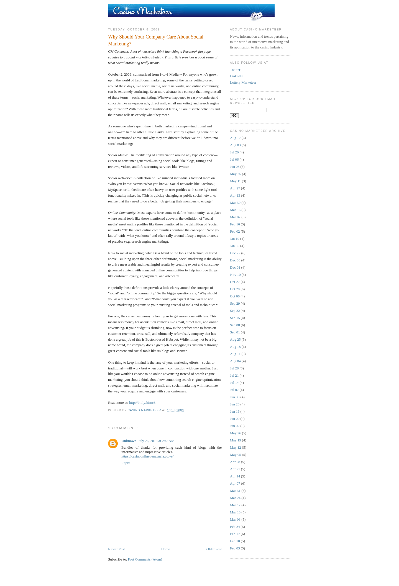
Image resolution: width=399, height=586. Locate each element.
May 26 (235, 433)
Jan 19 (234, 239)
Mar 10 (235, 512)
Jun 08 (234, 167)
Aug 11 (235, 354)
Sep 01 (235, 332)
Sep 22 (235, 311)
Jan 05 (234, 246)
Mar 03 (235, 519)
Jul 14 (234, 383)
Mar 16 (235, 210)
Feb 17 (235, 534)
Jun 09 (234, 419)
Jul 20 (234, 152)
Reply (125, 463)
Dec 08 (235, 260)
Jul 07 (234, 390)
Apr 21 (235, 469)
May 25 (235, 174)
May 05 (235, 455)
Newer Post (116, 549)
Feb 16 (235, 224)
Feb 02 (235, 231)
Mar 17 (235, 505)
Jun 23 (234, 404)
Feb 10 (235, 541)
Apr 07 (235, 483)
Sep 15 (235, 318)
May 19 (235, 440)
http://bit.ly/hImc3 (142, 402)
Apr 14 (235, 476)
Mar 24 (235, 498)
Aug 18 (235, 347)
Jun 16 (234, 411)
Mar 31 (235, 491)
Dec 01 (235, 267)
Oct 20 (235, 289)
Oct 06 (235, 296)
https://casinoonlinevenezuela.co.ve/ (147, 456)
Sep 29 (235, 303)
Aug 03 (235, 145)
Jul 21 (234, 375)
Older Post (214, 549)
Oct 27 (235, 282)
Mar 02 (235, 217)
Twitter (235, 70)
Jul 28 (234, 368)
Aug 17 (235, 138)
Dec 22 (235, 253)
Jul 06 (234, 159)
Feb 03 (235, 548)
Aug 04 (235, 361)
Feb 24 (235, 527)
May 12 (235, 447)
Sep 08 (235, 325)
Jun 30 (234, 397)
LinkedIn (236, 76)
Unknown (128, 441)
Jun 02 (234, 426)
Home (165, 549)
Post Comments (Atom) (145, 559)
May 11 (235, 181)
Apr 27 (235, 188)
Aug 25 (235, 339)
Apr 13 (235, 195)
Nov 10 (235, 275)
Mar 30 (235, 203)
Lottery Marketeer (243, 82)
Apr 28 (235, 462)
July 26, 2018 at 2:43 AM (156, 441)
